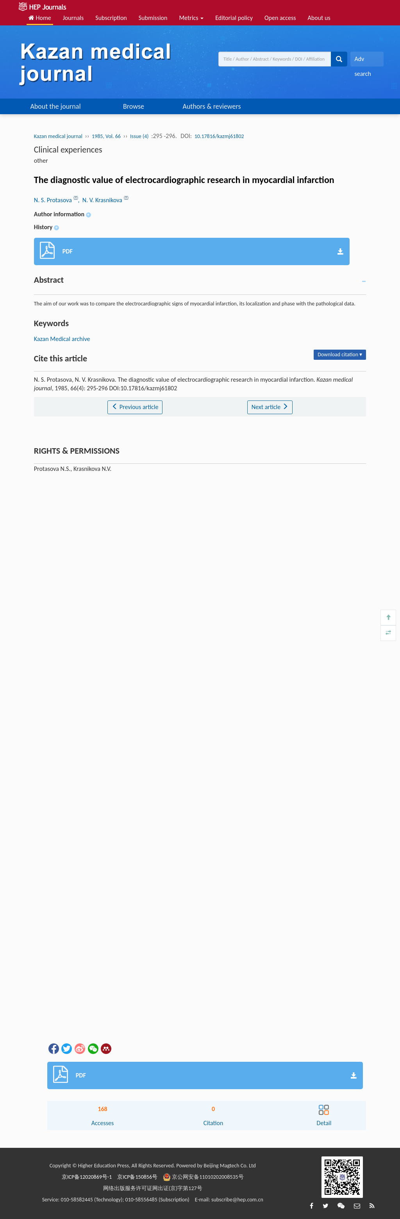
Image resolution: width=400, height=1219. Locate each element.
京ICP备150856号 (137, 1177)
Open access (280, 18)
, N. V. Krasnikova (101, 200)
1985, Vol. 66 (106, 136)
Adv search (362, 60)
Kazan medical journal (58, 136)
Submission (153, 18)
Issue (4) (139, 136)
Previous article (135, 407)
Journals (73, 18)
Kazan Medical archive (62, 339)
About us (319, 18)
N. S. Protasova (53, 200)
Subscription (111, 18)
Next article (270, 407)
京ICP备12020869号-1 (87, 1177)
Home (40, 18)
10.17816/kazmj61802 (219, 136)
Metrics (191, 18)
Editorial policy (234, 18)
